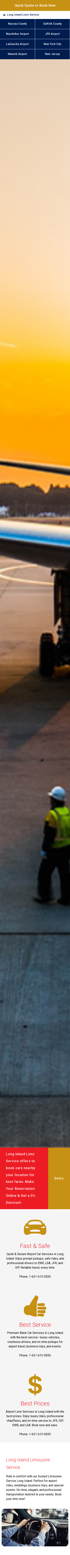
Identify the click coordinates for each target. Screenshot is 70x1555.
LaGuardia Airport (17, 44)
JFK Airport (52, 34)
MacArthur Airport (17, 34)
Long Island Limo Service (23, 14)
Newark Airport (17, 54)
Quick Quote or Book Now (35, 5)
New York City (52, 44)
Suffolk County (52, 23)
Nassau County (17, 23)
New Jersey (52, 54)
